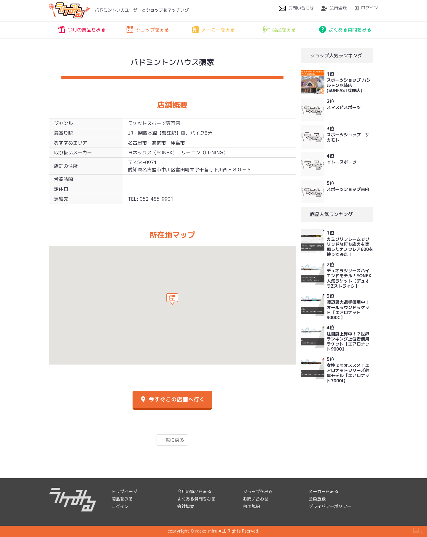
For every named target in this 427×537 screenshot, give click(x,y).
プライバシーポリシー (330, 506)
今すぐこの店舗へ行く (172, 399)
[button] (172, 299)
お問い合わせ (296, 8)
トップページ (124, 492)
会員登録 (334, 8)
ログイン (366, 8)
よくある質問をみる (345, 29)
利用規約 (251, 506)
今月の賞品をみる (82, 29)
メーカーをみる (213, 29)
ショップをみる (147, 29)
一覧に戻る (172, 440)
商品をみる (279, 29)
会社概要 (186, 506)
